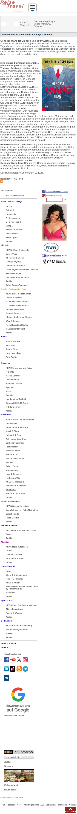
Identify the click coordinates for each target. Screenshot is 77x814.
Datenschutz (51, 805)
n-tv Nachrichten (13, 757)
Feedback (11, 805)
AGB (42, 805)
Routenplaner (10, 789)
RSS (3, 805)
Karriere (27, 805)
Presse (19, 805)
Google (7, 762)
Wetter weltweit (11, 785)
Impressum (62, 805)
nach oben (70, 811)
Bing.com (8, 766)
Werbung (72, 805)
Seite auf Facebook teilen (57, 192)
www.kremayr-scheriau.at (55, 165)
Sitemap (35, 805)
